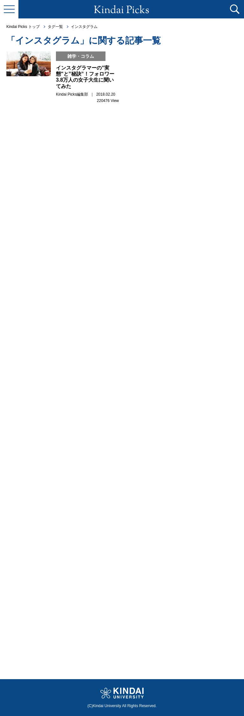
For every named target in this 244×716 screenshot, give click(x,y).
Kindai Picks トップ (23, 27)
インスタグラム (84, 27)
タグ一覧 (55, 27)
